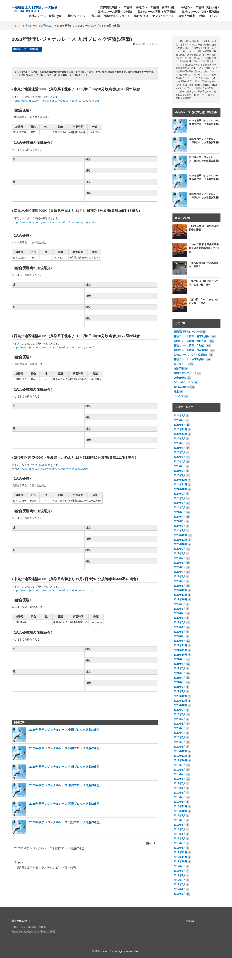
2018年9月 (180, 815)
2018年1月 (180, 847)
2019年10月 (180, 760)
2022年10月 (180, 599)
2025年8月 (180, 443)
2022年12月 (180, 590)
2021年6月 (180, 668)
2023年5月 (180, 567)
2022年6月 (180, 617)
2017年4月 (180, 889)
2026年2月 (180, 420)
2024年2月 (180, 526)
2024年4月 (180, 516)
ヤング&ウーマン (163, 16)
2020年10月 (180, 705)
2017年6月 (180, 880)
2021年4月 (180, 677)
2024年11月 (180, 484)
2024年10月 (180, 489)
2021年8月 (180, 659)
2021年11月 (180, 650)
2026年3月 (180, 415)
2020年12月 (180, 696)
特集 (202, 16)
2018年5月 (180, 829)
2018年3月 (180, 838)
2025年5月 (180, 457)
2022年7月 (180, 613)
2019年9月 (180, 765)
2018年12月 (180, 806)
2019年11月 (180, 755)
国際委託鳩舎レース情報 (116, 7)
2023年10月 (180, 544)
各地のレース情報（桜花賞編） (157, 11)
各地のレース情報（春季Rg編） (156, 7)
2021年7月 (180, 663)
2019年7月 (180, 774)
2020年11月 (180, 700)
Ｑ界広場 (94, 16)
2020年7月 (180, 719)
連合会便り (141, 16)
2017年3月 (180, 893)
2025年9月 (180, 438)
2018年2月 (180, 843)
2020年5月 (180, 728)
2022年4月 (180, 627)
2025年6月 (180, 452)
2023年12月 (180, 535)
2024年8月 (180, 498)
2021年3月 (180, 682)
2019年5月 (180, 783)
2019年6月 (180, 778)
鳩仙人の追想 (187, 16)
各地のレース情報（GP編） (115, 11)
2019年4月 (180, 788)
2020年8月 (180, 714)
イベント (214, 16)
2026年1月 (180, 424)
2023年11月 (180, 539)
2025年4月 (180, 461)
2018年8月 (180, 820)
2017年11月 (180, 857)
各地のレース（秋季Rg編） (46, 16)
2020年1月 (180, 746)
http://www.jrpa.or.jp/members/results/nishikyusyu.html (53, 348)
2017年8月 (180, 870)
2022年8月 (180, 608)
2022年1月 (180, 640)
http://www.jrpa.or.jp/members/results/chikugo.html (50, 469)
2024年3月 (180, 521)
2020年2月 (180, 742)
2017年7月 (180, 875)
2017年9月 (180, 866)
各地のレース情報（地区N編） (200, 7)
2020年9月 (180, 709)
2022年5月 (180, 622)
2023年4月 (180, 571)
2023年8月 (180, 553)
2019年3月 (180, 792)
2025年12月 (180, 429)
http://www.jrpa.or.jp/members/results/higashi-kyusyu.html (55, 101)
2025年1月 (180, 475)
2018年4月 (180, 834)
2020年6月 (180, 723)
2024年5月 (180, 512)
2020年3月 (180, 737)
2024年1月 (180, 530)
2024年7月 (180, 503)
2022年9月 (180, 604)
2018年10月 (180, 811)
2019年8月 (180, 769)
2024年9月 (180, 493)
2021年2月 (180, 686)
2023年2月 (180, 581)
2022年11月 (180, 594)
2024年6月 (180, 507)
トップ (15, 25)
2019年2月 (180, 797)
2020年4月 (180, 732)
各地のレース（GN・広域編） (201, 11)
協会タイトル (76, 16)
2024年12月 (180, 480)
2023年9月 (180, 548)
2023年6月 (180, 562)
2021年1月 (180, 691)
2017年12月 (180, 852)
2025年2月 (180, 470)
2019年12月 (180, 751)
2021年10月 (180, 654)
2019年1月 (180, 801)
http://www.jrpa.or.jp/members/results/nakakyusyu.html (52, 591)
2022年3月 (180, 631)
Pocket (190, 920)
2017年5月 (180, 884)
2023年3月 (180, 576)
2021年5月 (180, 673)
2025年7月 (180, 447)
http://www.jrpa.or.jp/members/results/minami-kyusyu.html (55, 222)
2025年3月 (180, 466)
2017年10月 (180, 861)
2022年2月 (180, 636)
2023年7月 (180, 558)
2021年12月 (180, 645)
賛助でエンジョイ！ (117, 16)
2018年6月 (180, 824)
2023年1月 (180, 585)
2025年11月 (180, 434)
